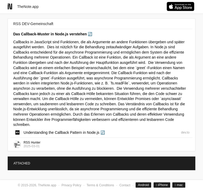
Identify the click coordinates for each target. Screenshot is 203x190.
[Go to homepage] (10, 6)
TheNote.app (28, 6)
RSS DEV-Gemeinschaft (33, 24)
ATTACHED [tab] (21, 163)
